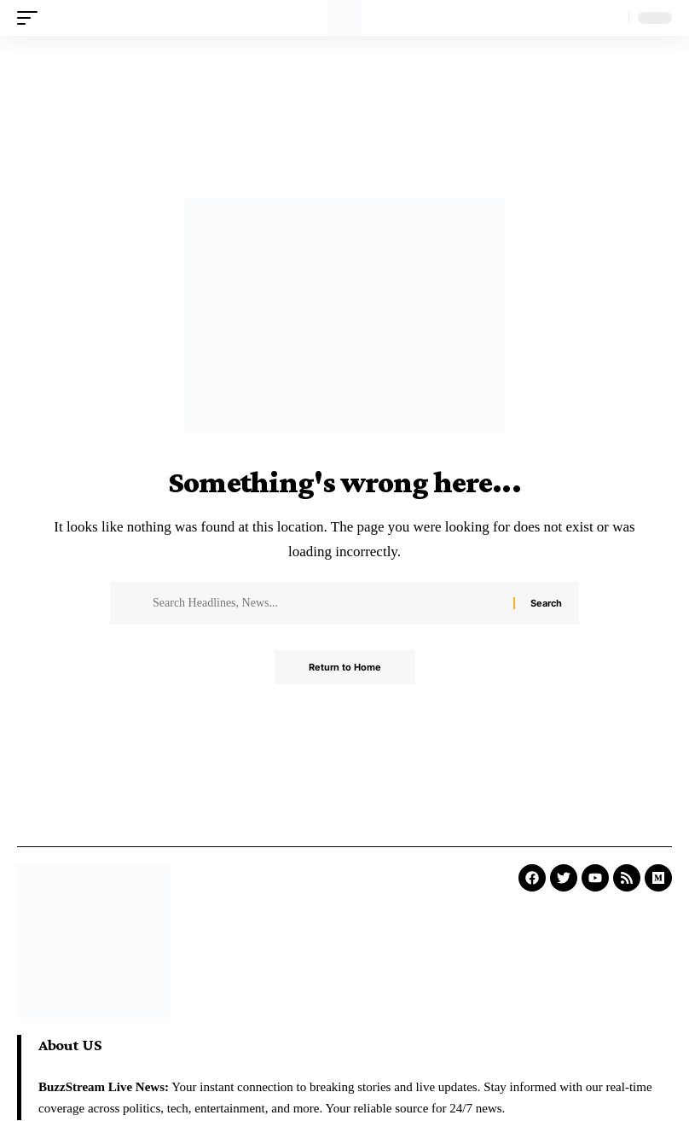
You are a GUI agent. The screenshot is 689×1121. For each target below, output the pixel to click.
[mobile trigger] (31, 18)
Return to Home (345, 667)
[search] (611, 17)
